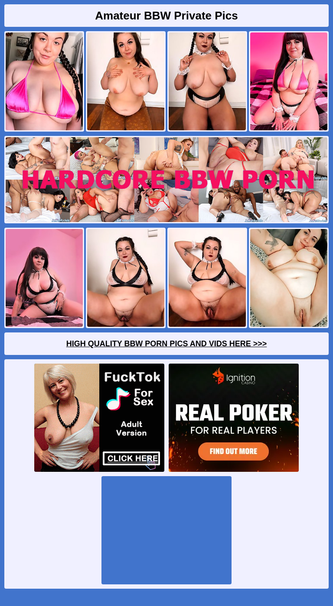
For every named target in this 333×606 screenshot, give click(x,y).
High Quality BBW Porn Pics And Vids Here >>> (166, 343)
